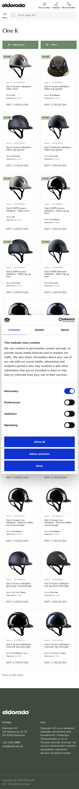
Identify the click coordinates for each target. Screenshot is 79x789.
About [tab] (65, 329)
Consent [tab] (14, 329)
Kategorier (19, 44)
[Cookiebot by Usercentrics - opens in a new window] (58, 320)
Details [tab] (39, 329)
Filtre (54, 44)
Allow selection (39, 453)
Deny (39, 465)
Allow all (39, 441)
